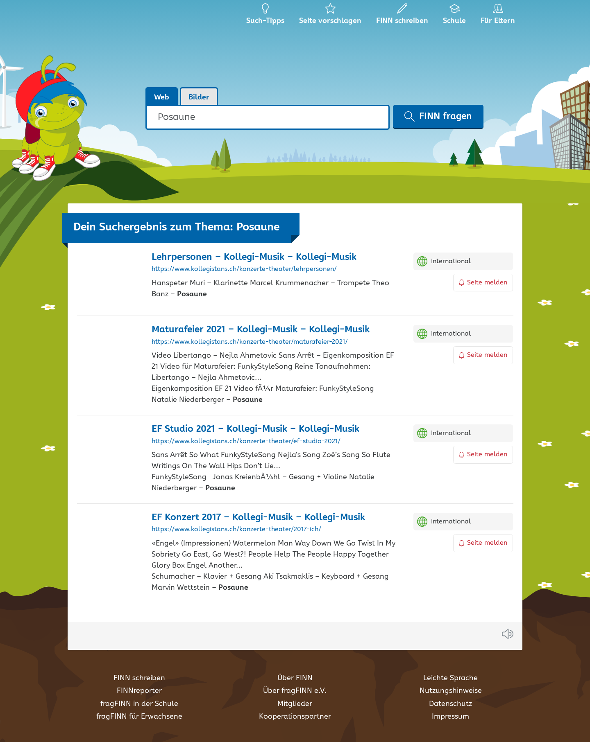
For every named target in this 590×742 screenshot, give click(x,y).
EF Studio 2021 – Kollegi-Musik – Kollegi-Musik (255, 429)
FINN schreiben (139, 678)
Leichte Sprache (450, 678)
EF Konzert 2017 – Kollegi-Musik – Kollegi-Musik (258, 517)
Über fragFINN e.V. (295, 691)
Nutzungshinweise (451, 691)
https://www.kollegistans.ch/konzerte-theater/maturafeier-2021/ (250, 342)
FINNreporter (139, 691)
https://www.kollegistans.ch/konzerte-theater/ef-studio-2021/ (246, 442)
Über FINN (295, 678)
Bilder (198, 97)
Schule (454, 16)
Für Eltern (499, 16)
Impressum (450, 716)
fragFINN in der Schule (139, 704)
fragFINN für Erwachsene (139, 716)
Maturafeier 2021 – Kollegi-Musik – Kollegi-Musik (261, 330)
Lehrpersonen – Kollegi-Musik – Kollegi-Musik (254, 257)
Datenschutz (450, 704)
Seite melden (483, 282)
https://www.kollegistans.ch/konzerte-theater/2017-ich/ (236, 530)
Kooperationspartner (295, 716)
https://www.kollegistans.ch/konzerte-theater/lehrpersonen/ (244, 269)
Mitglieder (294, 704)
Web (161, 97)
